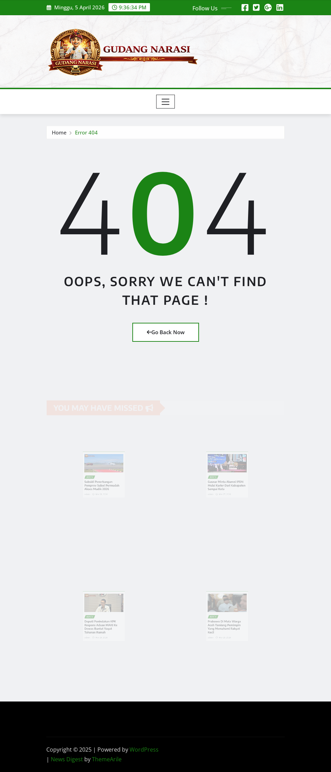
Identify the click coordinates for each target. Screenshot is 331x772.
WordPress (144, 749)
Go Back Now (166, 332)
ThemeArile (107, 759)
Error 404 (86, 133)
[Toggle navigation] (165, 102)
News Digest (67, 759)
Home (59, 133)
